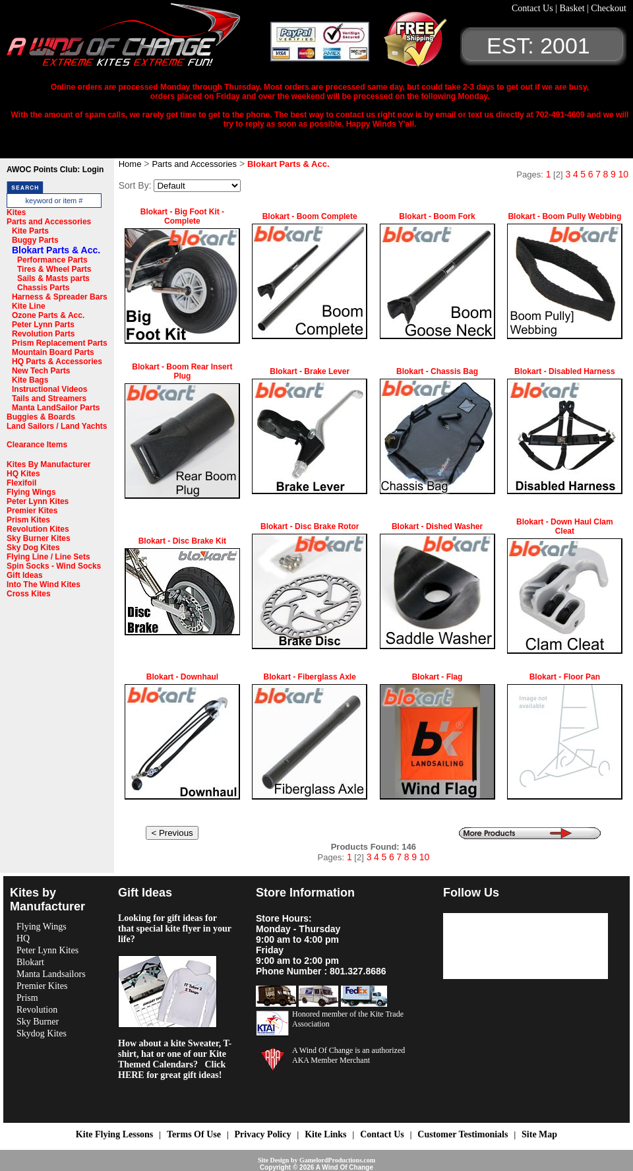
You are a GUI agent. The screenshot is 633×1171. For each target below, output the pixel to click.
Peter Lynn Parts (43, 324)
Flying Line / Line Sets (48, 556)
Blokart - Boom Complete (309, 216)
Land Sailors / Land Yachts (57, 426)
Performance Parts (52, 260)
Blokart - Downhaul (182, 676)
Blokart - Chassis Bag (437, 371)
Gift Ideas (25, 575)
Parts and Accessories (49, 221)
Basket (573, 8)
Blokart (30, 962)
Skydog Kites (41, 1033)
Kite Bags (30, 380)
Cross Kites (29, 593)
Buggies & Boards (41, 417)
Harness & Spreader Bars (59, 296)
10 (623, 174)
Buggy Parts (35, 240)
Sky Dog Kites (33, 547)
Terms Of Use (194, 1134)
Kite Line (28, 306)
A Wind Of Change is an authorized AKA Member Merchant (348, 1055)
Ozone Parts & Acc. (48, 315)
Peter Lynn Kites (38, 501)
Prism (27, 998)
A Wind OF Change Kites (138, 39)
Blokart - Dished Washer (437, 526)
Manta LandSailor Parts (56, 407)
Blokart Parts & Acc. (56, 250)
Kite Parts (30, 231)
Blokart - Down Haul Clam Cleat (564, 526)
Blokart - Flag (437, 676)
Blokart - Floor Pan (564, 676)
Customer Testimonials (462, 1134)
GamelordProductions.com (337, 1160)
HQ (23, 938)
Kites (16, 212)
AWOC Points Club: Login (55, 169)
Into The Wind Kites (43, 584)
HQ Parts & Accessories (57, 361)
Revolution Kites (38, 529)
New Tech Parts (41, 370)
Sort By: (135, 185)
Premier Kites (32, 510)
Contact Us (533, 8)
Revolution (36, 1010)
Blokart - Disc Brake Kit (182, 541)
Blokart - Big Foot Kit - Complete (182, 216)
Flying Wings (31, 492)
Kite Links (325, 1134)
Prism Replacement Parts (59, 343)
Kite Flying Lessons (114, 1134)
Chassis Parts (43, 287)
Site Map (539, 1134)
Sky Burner (37, 1022)
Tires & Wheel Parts (54, 269)
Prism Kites (28, 519)
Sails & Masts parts (53, 278)
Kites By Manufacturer (48, 464)
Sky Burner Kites (39, 538)
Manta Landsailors (51, 974)
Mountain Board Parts (53, 352)
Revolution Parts (43, 333)
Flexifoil (21, 483)
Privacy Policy (263, 1134)
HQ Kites (23, 473)
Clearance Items (37, 444)
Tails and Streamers (49, 398)
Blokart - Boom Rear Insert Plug (182, 371)
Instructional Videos (49, 389)
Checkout (608, 8)
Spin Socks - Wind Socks (54, 566)
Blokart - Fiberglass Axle (310, 676)
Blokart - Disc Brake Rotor (309, 526)
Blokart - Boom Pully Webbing (564, 216)
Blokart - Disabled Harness (564, 371)
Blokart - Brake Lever (309, 371)
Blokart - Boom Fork (437, 216)
